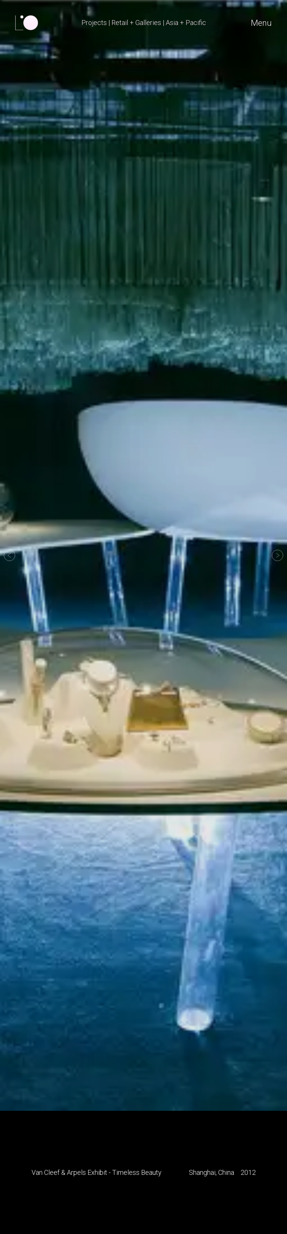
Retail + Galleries (136, 23)
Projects (94, 23)
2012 (248, 1172)
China (226, 1172)
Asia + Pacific (186, 23)
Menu (261, 23)
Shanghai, (203, 1172)
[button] (9, 555)
